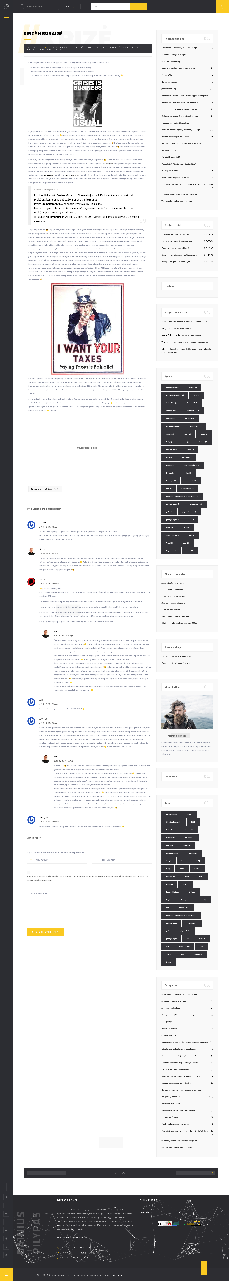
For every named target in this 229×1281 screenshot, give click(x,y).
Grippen (42, 522)
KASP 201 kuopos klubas (172, 589)
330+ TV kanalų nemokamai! (173, 596)
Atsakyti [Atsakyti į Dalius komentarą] (55, 584)
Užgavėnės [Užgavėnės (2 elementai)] (171, 551)
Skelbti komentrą (45, 932)
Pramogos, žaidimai (170, 170)
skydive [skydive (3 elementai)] (170, 527)
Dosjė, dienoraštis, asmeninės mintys (72, 47)
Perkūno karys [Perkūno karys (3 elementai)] (195, 504)
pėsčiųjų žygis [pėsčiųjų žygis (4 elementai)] (172, 519)
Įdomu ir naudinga (169, 88)
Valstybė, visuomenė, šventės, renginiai (117, 47)
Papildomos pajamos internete (175, 616)
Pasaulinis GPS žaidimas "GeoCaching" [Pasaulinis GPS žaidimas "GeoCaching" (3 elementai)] (182, 496)
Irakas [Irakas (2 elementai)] (187, 434)
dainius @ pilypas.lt (87, 1252)
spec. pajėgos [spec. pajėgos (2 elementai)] (172, 535)
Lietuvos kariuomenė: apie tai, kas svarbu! (180, 241)
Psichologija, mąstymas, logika (175, 177)
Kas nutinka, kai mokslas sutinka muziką (179, 254)
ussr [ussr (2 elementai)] (186, 543)
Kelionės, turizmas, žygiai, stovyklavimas (179, 116)
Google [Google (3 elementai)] (170, 434)
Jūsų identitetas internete (173, 603)
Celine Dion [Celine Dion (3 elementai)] (171, 403)
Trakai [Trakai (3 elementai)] (169, 543)
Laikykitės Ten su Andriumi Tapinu (176, 234)
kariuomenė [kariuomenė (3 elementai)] (171, 449)
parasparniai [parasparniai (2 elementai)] (187, 488)
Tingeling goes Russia (181, 328)
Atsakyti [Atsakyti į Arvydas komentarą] (55, 723)
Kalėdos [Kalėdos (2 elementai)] (203, 442)
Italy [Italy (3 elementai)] (169, 442)
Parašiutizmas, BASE (170, 156)
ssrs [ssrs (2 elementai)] (191, 535)
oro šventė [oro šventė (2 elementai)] (191, 481)
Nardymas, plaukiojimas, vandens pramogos (181, 143)
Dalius (42, 579)
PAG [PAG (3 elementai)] (169, 488)
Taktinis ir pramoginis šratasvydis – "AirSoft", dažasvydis (187, 184)
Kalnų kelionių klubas (170, 609)
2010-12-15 (44, 723)
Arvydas (43, 718)
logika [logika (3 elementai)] (187, 473)
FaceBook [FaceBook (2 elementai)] (189, 418)
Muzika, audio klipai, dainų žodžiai (176, 136)
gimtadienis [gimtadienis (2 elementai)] (196, 426)
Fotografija (166, 75)
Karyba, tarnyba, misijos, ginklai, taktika (179, 109)
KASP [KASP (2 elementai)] (169, 457)
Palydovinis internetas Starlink (175, 662)
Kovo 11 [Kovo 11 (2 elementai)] (170, 465)
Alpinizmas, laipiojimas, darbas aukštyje (179, 47)
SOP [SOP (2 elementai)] (186, 527)
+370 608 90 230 (81, 1247)
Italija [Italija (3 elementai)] (204, 434)
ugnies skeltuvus (71, 175)
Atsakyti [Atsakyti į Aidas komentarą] (55, 704)
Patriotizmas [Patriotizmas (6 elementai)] (172, 504)
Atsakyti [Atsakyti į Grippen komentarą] (55, 527)
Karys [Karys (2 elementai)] (190, 449)
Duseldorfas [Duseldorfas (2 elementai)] (193, 411)
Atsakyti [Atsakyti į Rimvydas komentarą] (55, 822)
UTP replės (108, 163)
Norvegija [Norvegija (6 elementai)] (171, 481)
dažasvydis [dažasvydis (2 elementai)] (171, 411)
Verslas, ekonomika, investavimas (45, 49)
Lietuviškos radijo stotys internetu (177, 656)
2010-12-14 (33, 47)
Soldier (42, 549)
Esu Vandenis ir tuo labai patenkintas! (190, 321)
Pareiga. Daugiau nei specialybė (175, 261)
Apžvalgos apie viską (170, 61)
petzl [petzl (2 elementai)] (169, 512)
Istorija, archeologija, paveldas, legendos (180, 102)
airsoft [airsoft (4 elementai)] (193, 387)
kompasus (48, 175)
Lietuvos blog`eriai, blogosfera (175, 122)
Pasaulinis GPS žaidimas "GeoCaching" (178, 163)
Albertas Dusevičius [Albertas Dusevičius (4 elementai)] (175, 395)
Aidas (42, 699)
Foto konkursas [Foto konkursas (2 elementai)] (173, 426)
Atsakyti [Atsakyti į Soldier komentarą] (55, 553)
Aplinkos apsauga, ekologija (173, 54)
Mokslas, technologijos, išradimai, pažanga (180, 129)
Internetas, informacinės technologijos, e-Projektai (184, 95)
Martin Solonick (177, 736)
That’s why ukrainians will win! (175, 247)
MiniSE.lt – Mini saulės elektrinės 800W (179, 623)
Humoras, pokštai (169, 81)
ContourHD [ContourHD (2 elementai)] (192, 403)
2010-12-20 (44, 822)
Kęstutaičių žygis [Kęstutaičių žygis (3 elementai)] (191, 465)
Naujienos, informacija (171, 150)
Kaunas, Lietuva (82, 1258)
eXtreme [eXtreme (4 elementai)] (170, 418)
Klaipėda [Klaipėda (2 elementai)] (186, 457)
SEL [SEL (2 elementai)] (191, 519)
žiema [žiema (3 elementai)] (189, 551)
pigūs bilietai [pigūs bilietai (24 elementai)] (189, 512)
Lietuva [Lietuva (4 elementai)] (170, 473)
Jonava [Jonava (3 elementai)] (185, 442)
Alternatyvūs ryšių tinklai (172, 583)
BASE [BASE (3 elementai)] (197, 395)
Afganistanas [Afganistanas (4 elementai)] (172, 387)
